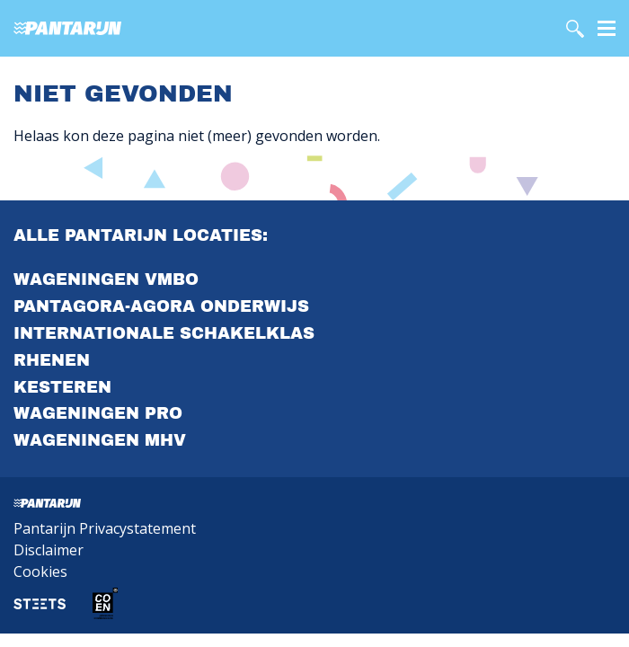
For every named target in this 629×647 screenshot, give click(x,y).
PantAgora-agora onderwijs (161, 306)
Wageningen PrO (97, 413)
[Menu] (607, 27)
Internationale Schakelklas (163, 333)
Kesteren (62, 387)
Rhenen (51, 360)
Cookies (40, 571)
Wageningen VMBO (106, 279)
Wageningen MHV (99, 440)
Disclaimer (48, 550)
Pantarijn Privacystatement (104, 528)
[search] (575, 29)
